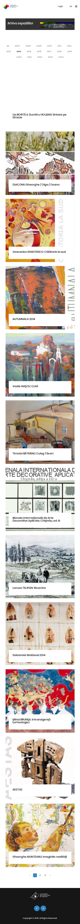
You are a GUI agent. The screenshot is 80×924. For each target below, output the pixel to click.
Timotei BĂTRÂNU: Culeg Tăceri (33, 453)
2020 (18, 57)
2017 (49, 51)
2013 (8, 51)
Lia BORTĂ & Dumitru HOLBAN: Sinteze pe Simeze (39, 116)
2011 (59, 46)
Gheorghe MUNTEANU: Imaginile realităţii (40, 857)
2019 (69, 51)
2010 (49, 46)
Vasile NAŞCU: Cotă (25, 386)
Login (60, 6)
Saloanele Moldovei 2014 (29, 655)
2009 (38, 46)
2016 (39, 51)
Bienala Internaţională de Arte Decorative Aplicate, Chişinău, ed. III (36, 519)
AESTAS (17, 789)
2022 (39, 57)
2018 (59, 51)
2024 (61, 57)
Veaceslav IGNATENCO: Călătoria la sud (39, 252)
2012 (69, 46)
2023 (50, 57)
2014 (19, 51)
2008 (28, 46)
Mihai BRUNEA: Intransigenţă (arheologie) (32, 721)
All (8, 46)
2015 (29, 51)
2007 (17, 46)
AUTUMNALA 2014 (24, 319)
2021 (29, 57)
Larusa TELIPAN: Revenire (29, 588)
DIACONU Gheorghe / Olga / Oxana (36, 185)
